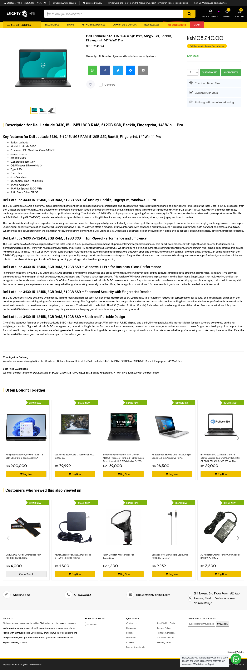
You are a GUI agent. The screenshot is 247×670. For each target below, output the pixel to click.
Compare (110, 84)
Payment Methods (135, 647)
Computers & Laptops (125, 24)
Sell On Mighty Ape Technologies (210, 2)
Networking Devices (93, 24)
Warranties (131, 637)
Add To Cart (209, 72)
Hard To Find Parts (166, 623)
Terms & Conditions (166, 632)
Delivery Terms (164, 642)
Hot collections (176, 24)
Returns (129, 632)
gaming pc (91, 624)
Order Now (231, 72)
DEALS (197, 24)
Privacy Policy (163, 627)
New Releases (151, 24)
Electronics (52, 24)
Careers (130, 642)
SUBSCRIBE (222, 623)
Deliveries (131, 627)
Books (70, 24)
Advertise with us (165, 637)
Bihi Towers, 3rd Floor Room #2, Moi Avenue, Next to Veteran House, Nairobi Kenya (148, 2)
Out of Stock (26, 574)
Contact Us (131, 623)
